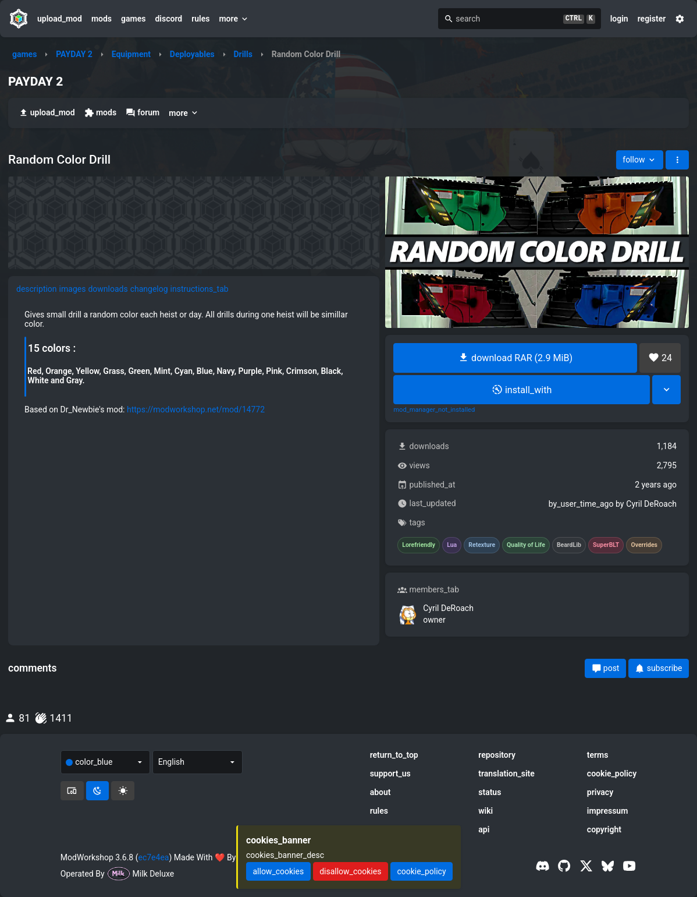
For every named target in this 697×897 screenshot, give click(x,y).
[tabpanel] (193, 362)
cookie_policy (611, 773)
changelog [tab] (149, 289)
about (380, 792)
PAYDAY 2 (74, 54)
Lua (452, 545)
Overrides (644, 545)
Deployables (192, 54)
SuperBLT (606, 545)
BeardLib (569, 545)
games (133, 18)
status (489, 792)
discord (168, 18)
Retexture (481, 545)
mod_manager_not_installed (434, 410)
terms (598, 755)
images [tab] (72, 289)
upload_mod (59, 18)
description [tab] (36, 289)
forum (142, 113)
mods (101, 18)
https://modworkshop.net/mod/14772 (196, 409)
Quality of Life (526, 545)
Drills (243, 54)
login (619, 18)
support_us (390, 773)
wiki (485, 810)
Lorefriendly (418, 545)
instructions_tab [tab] (199, 289)
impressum (607, 810)
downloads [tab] (107, 289)
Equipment (131, 54)
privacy (600, 792)
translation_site (506, 773)
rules (200, 18)
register (652, 18)
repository (496, 755)
